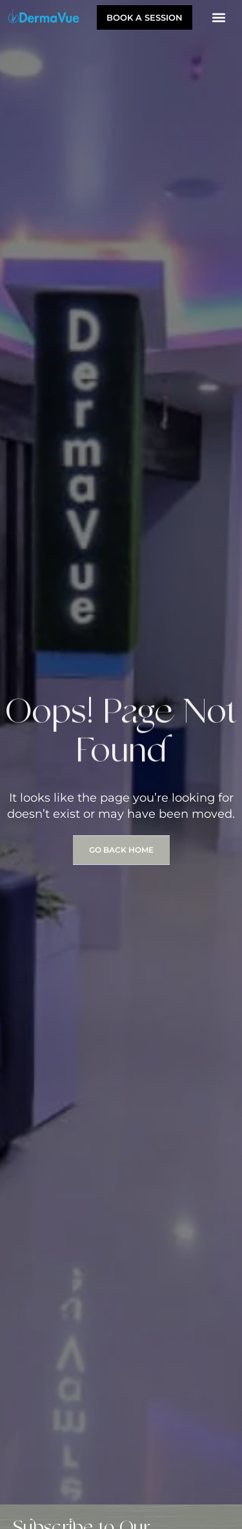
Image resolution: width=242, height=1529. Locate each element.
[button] (218, 17)
